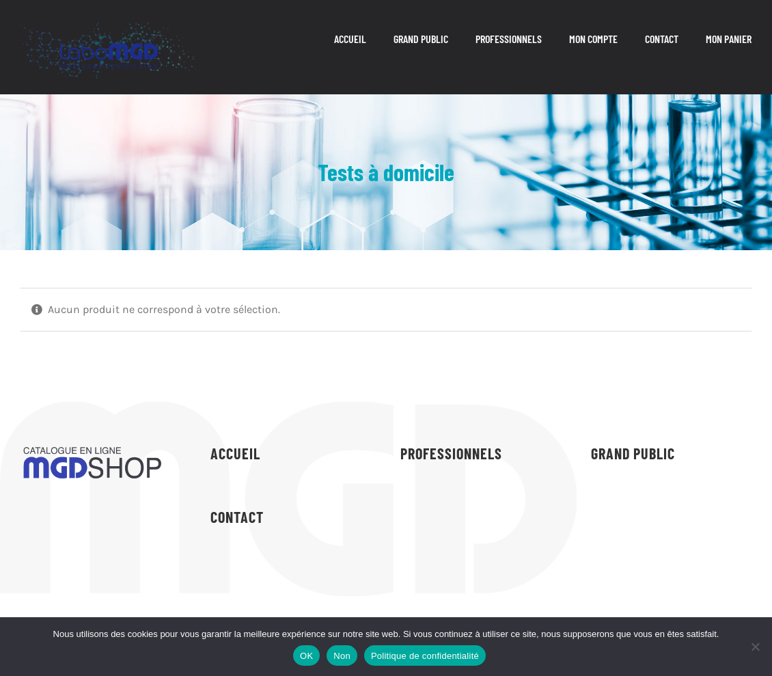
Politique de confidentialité (425, 656)
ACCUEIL (235, 453)
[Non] (755, 646)
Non (341, 656)
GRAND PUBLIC (633, 453)
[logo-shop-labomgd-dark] (92, 447)
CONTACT (237, 517)
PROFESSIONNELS (451, 453)
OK (306, 656)
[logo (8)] (108, 27)
